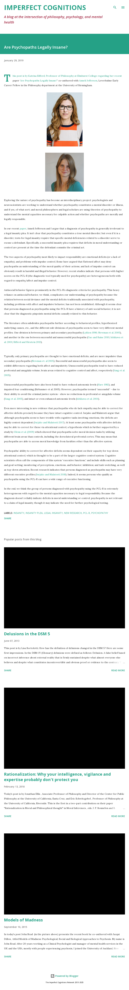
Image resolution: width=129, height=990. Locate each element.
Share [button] (7, 518)
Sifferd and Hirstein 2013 (27, 342)
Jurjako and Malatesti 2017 (49, 422)
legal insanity (53, 513)
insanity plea (34, 513)
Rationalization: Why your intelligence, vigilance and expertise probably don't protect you (57, 776)
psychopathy (99, 513)
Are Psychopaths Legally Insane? (38, 80)
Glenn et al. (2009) (24, 431)
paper (23, 228)
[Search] (115, 6)
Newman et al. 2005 (109, 332)
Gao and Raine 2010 (98, 337)
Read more (118, 670)
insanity (18, 513)
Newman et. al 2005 (43, 360)
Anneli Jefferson (88, 80)
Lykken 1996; (90, 332)
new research (73, 513)
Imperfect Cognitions (45, 7)
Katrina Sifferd (36, 75)
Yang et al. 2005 (13, 398)
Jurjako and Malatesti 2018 (51, 474)
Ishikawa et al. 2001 (87, 398)
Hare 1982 (103, 384)
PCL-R (86, 513)
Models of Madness (23, 920)
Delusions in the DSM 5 (27, 633)
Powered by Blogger (64, 976)
